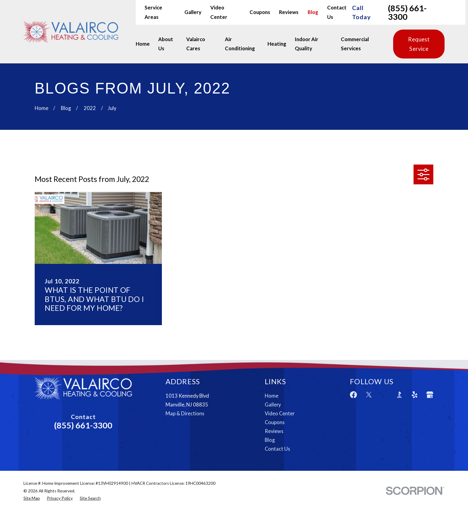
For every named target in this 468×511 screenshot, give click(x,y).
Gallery (192, 12)
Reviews (289, 12)
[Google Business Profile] (429, 394)
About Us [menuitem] (165, 43)
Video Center (280, 413)
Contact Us (277, 449)
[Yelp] (414, 394)
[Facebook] (353, 394)
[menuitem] (31, 498)
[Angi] (384, 394)
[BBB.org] (399, 394)
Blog (313, 12)
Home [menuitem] (143, 44)
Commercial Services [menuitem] (355, 43)
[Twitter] (368, 394)
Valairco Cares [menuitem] (195, 43)
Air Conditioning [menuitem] (240, 43)
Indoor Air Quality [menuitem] (306, 43)
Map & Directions (185, 413)
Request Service (419, 44)
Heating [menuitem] (276, 44)
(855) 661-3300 (407, 12)
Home (271, 396)
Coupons (260, 12)
